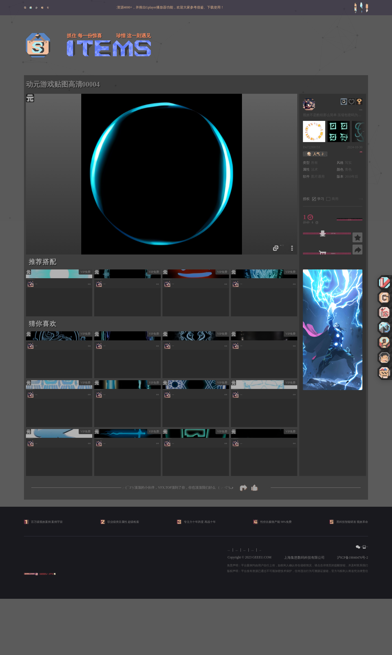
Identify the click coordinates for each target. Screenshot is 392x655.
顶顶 (355, 154)
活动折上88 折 (349, 216)
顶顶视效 (355, 109)
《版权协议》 (345, 199)
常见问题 (292, 606)
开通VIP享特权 (349, 222)
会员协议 (253, 606)
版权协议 (272, 606)
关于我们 (234, 606)
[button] (331, 385)
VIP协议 (310, 606)
